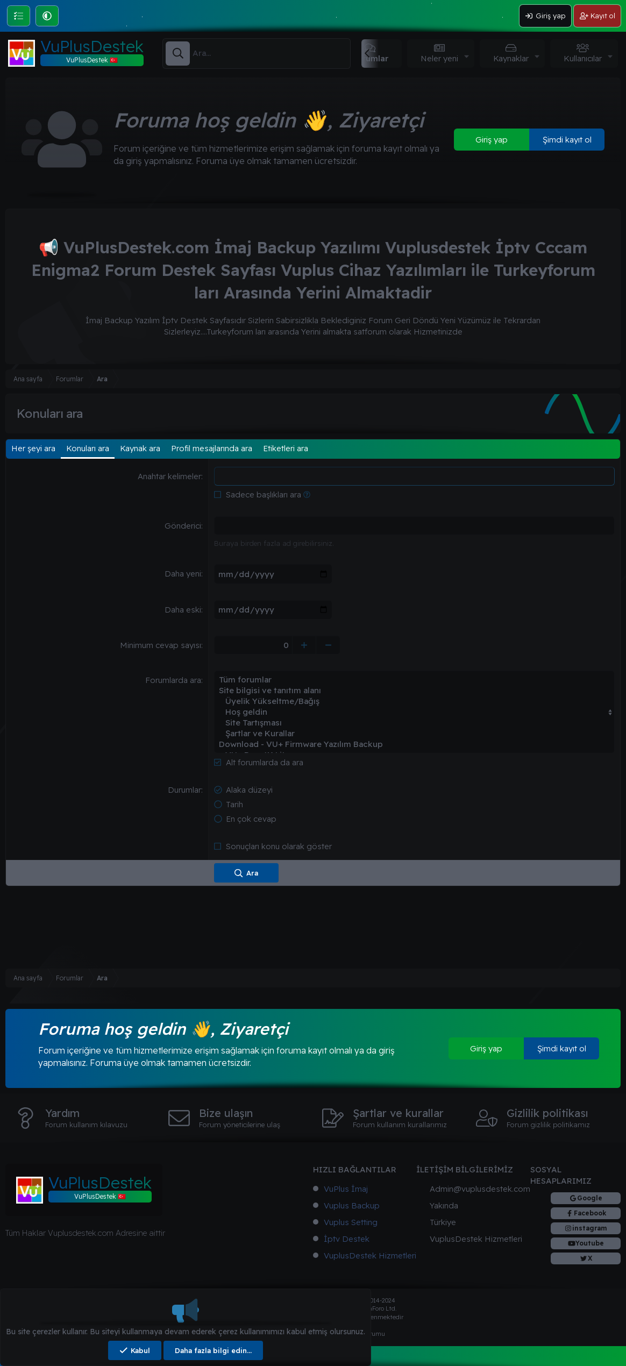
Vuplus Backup (352, 1205)
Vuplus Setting (351, 1222)
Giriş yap (491, 139)
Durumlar (184, 789)
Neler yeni (439, 58)
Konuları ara (87, 448)
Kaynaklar (511, 58)
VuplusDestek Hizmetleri (370, 1255)
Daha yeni (183, 573)
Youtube (589, 1243)
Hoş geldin (414, 711)
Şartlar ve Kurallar (414, 733)
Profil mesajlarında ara (211, 448)
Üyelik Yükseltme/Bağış (414, 700)
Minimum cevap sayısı (160, 644)
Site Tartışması (414, 722)
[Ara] (271, 53)
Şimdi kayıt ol (567, 139)
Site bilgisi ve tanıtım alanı (414, 690)
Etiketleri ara (285, 448)
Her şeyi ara (33, 448)
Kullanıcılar (583, 58)
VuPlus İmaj (346, 1189)
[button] (47, 16)
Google (589, 1198)
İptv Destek (346, 1239)
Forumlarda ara (173, 679)
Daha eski (183, 609)
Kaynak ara (140, 448)
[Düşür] (331, 644)
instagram (589, 1228)
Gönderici (183, 526)
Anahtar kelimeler (169, 476)
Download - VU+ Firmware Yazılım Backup (414, 743)
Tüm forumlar (414, 679)
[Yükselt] (307, 644)
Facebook (590, 1213)
